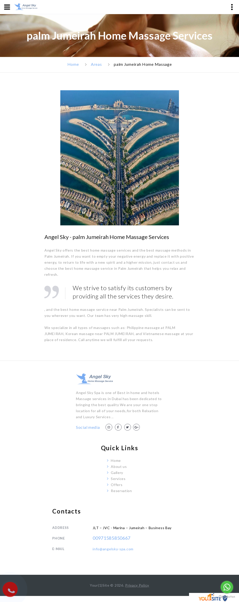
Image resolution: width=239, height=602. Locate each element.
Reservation (121, 491)
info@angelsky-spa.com (113, 549)
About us (119, 466)
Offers (116, 485)
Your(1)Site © (102, 585)
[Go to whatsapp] (227, 587)
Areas (96, 64)
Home (73, 64)
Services (118, 478)
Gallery (117, 472)
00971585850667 (111, 538)
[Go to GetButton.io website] (227, 596)
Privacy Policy (137, 585)
